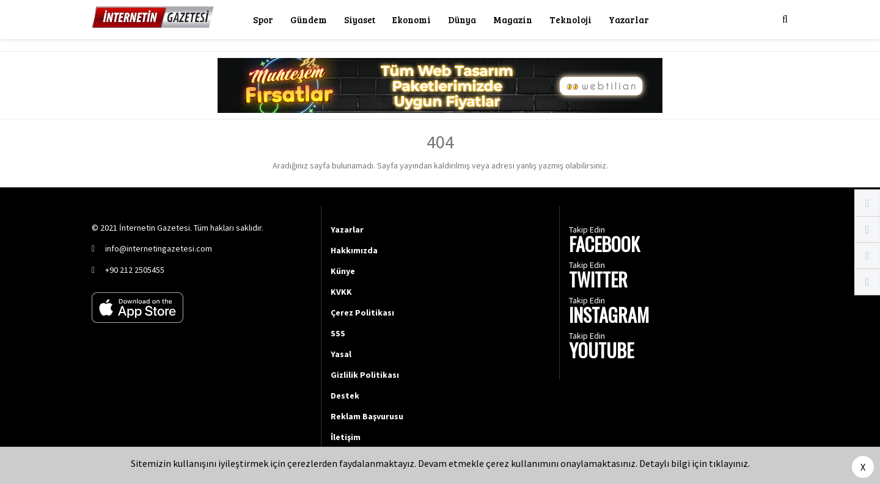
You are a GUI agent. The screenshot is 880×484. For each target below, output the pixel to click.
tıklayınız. (729, 463)
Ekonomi (411, 19)
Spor (263, 19)
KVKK (341, 291)
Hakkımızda (354, 250)
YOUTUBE (601, 352)
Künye (343, 270)
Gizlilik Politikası (365, 374)
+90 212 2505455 (134, 269)
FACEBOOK (604, 246)
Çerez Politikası (362, 312)
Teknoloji (570, 19)
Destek (345, 395)
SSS (338, 333)
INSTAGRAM (609, 316)
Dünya (462, 19)
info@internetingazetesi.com (158, 248)
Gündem (308, 19)
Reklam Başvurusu (367, 416)
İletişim (346, 437)
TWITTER (598, 281)
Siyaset (359, 19)
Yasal (341, 354)
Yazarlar (629, 19)
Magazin (512, 19)
